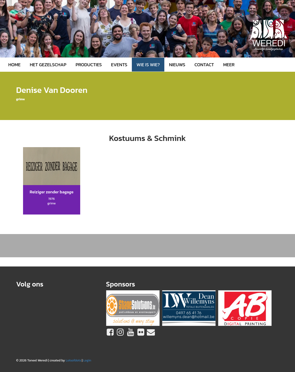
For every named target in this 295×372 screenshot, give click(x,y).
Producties (89, 64)
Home (14, 64)
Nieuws (177, 64)
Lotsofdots (73, 360)
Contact (204, 64)
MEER (228, 64)
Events (119, 64)
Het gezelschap (48, 64)
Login (87, 360)
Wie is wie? (148, 64)
